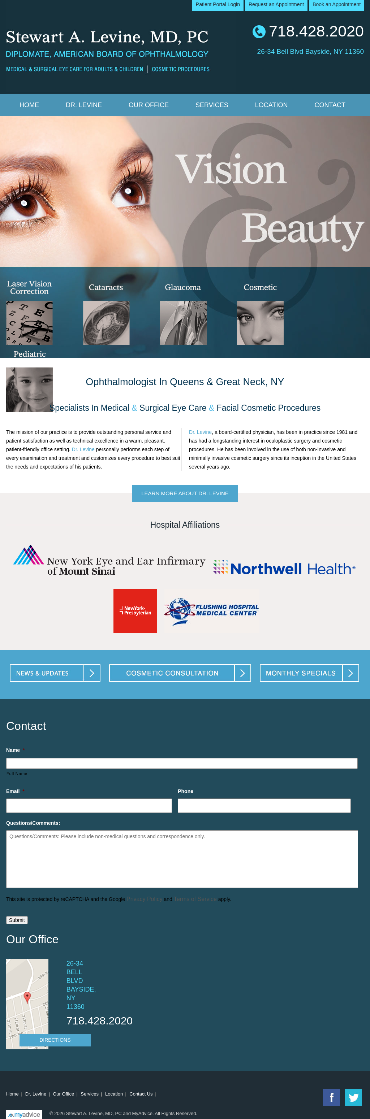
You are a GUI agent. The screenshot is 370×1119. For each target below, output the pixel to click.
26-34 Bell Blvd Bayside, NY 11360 (310, 51)
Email (15, 791)
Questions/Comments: (33, 823)
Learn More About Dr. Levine (184, 493)
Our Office (149, 105)
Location (271, 105)
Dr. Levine (84, 105)
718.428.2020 (316, 31)
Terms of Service (195, 899)
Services (211, 105)
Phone (185, 791)
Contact (329, 105)
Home (29, 105)
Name (15, 750)
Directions (54, 1040)
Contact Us (140, 1094)
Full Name (17, 773)
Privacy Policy (144, 899)
